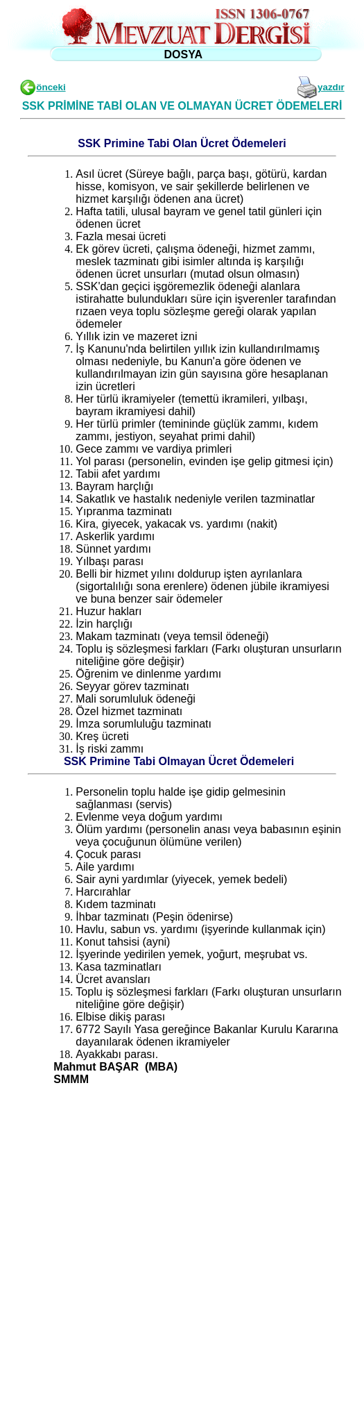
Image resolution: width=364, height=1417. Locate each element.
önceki (50, 87)
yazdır (331, 87)
